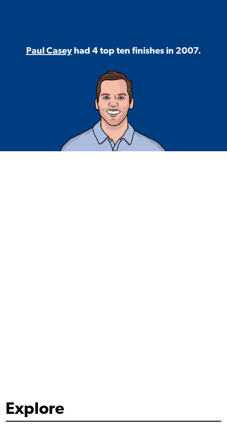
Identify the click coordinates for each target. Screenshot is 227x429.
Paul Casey (49, 51)
